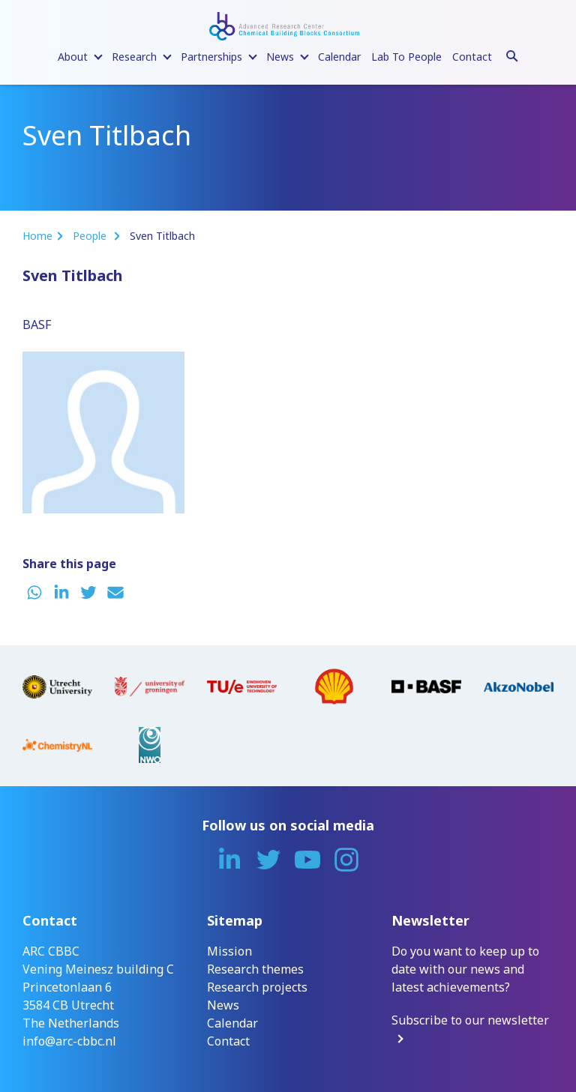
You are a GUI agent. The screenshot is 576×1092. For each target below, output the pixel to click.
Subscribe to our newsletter (470, 1020)
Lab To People (406, 56)
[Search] (512, 54)
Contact (472, 56)
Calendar (339, 56)
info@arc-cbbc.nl (69, 1041)
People (91, 236)
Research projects (257, 987)
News (223, 1005)
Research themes (255, 969)
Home (37, 236)
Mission (229, 951)
